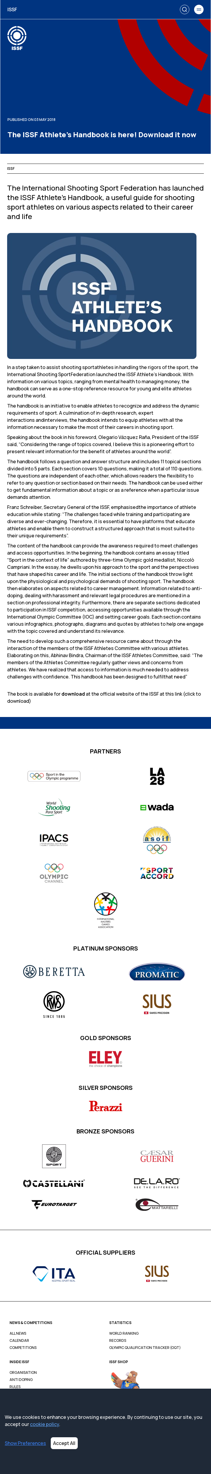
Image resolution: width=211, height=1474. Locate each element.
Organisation (23, 1372)
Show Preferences (25, 1443)
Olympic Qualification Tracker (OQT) (145, 1347)
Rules (14, 1386)
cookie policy (44, 1424)
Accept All (64, 1443)
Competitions (23, 1347)
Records (117, 1340)
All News (17, 1333)
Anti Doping (21, 1379)
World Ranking (124, 1333)
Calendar (19, 1340)
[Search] (184, 9)
